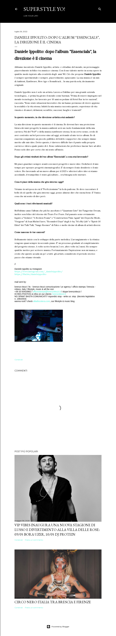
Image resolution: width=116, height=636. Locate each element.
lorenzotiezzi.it (59, 294)
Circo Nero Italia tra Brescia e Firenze (52, 602)
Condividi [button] (18, 359)
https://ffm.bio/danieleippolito (30, 274)
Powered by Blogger (58, 626)
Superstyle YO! (44, 9)
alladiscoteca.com (41, 301)
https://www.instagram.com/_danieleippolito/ (38, 271)
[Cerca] (100, 8)
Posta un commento (34, 540)
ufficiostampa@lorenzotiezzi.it (47, 291)
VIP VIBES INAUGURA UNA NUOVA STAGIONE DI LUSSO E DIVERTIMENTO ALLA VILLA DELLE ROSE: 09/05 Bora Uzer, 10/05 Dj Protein (57, 530)
